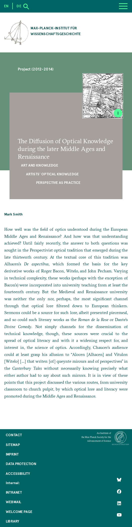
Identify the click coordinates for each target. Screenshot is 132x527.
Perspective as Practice (58, 182)
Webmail (13, 501)
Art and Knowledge (39, 165)
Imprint (12, 454)
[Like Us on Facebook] (119, 491)
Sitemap (13, 444)
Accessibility (18, 473)
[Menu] (123, 6)
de (19, 6)
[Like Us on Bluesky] (119, 480)
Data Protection (21, 463)
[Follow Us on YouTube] (119, 515)
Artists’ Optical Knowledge (52, 174)
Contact (14, 434)
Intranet (14, 492)
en (6, 6)
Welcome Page (19, 511)
